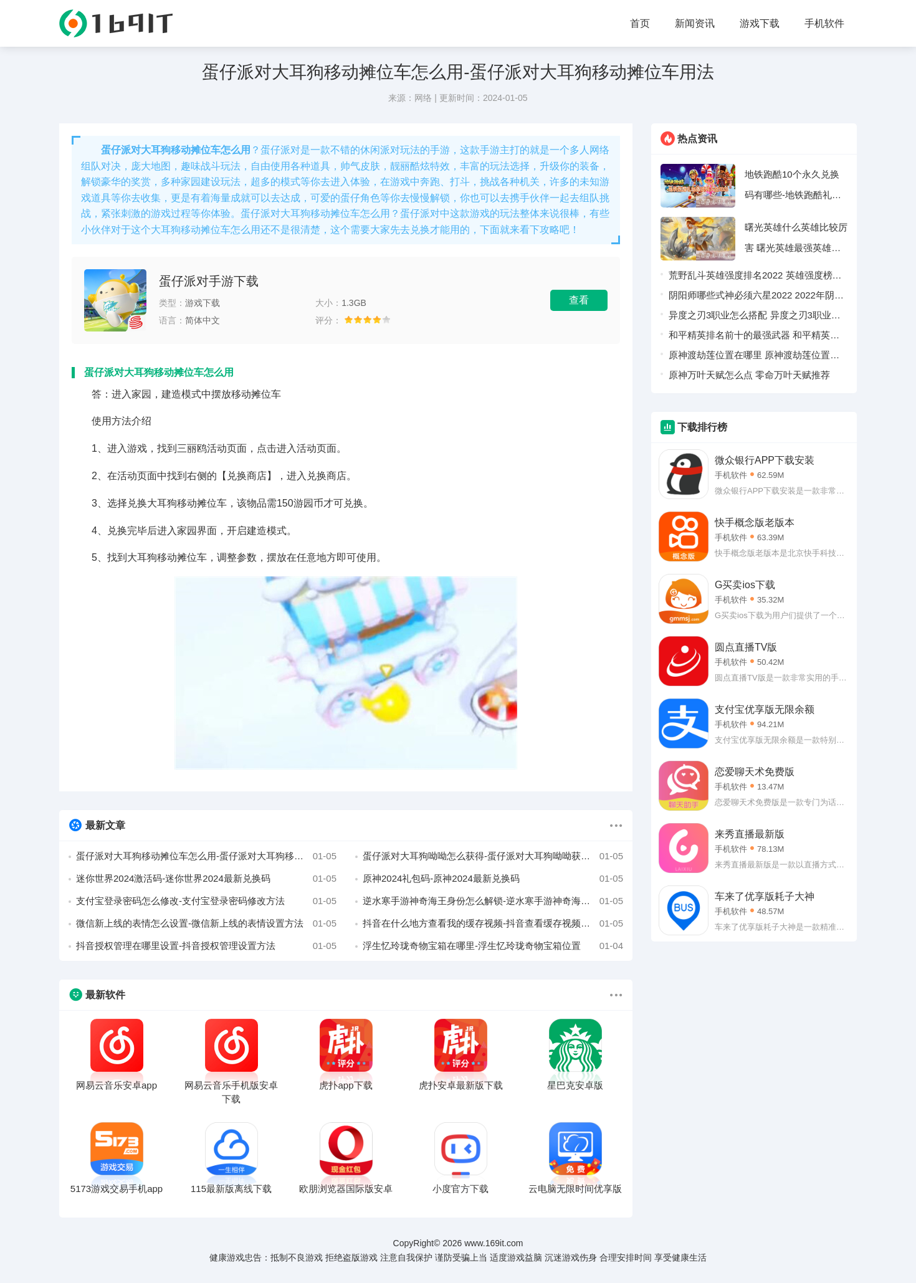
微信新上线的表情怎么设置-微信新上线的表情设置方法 (206, 923)
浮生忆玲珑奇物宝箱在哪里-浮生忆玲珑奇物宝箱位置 (493, 946)
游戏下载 (760, 23)
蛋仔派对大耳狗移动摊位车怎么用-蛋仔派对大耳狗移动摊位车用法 (206, 856)
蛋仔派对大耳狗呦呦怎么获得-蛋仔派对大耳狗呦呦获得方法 (493, 856)
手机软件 (824, 23)
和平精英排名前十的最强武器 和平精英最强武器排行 (754, 337)
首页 (640, 23)
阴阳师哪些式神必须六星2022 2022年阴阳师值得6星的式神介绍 (756, 297)
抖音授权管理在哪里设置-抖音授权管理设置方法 (206, 946)
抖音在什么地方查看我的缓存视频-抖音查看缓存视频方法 (493, 923)
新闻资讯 (695, 23)
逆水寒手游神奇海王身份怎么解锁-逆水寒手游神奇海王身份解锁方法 (493, 901)
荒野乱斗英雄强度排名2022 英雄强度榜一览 (755, 277)
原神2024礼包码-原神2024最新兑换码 (493, 878)
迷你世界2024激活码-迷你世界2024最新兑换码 (206, 878)
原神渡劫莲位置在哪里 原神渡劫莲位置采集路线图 (754, 357)
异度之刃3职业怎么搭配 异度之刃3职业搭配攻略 (755, 317)
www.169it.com (493, 1243)
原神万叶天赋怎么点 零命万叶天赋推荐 (749, 375)
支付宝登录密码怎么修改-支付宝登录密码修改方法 (206, 901)
